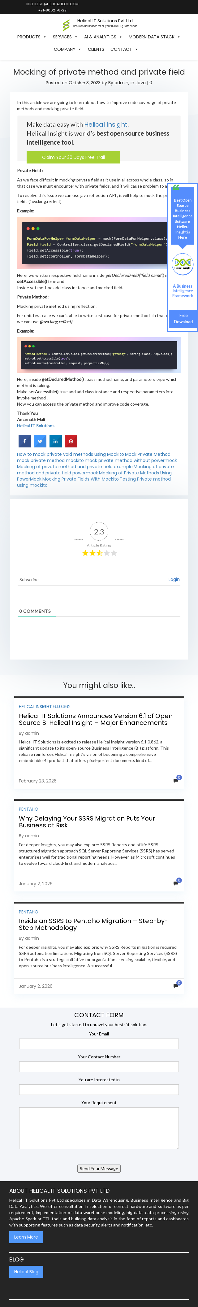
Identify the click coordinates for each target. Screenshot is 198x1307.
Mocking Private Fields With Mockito (80, 479)
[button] (144, 49)
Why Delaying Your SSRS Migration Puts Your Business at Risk (87, 822)
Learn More (26, 1237)
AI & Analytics (103, 37)
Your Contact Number (99, 1056)
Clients (96, 49)
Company (68, 49)
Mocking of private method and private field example (75, 467)
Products (32, 37)
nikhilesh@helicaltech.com (52, 4)
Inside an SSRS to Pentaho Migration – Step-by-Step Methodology (93, 924)
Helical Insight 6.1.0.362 (45, 707)
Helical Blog (26, 1272)
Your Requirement (99, 1102)
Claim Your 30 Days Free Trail (73, 157)
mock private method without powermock (131, 460)
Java (141, 83)
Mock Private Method (147, 454)
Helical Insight (105, 124)
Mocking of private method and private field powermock (95, 470)
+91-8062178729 (52, 10)
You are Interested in (99, 1079)
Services (65, 37)
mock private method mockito (50, 460)
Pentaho (28, 809)
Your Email (99, 1033)
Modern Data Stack (155, 37)
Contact (124, 49)
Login (174, 579)
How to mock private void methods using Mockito (70, 454)
